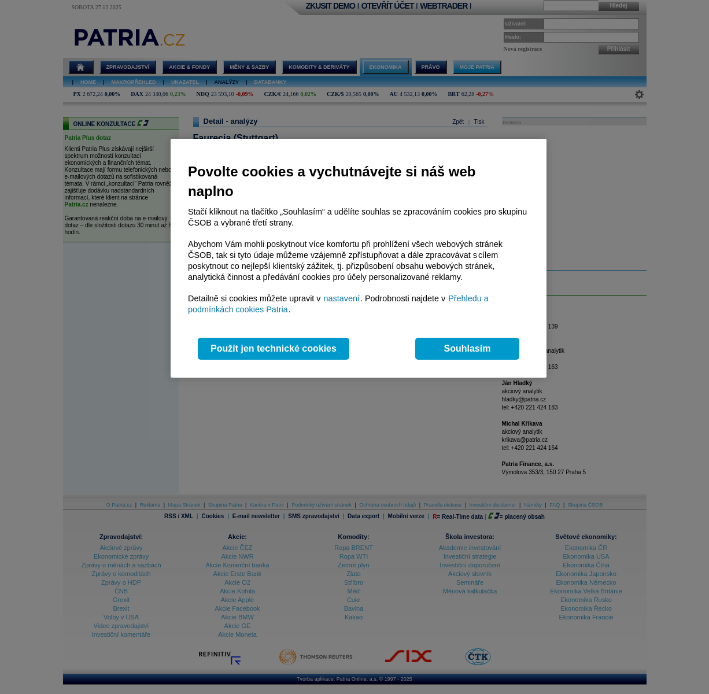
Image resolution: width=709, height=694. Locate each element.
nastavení (342, 298)
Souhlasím (467, 348)
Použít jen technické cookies (274, 348)
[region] (358, 258)
